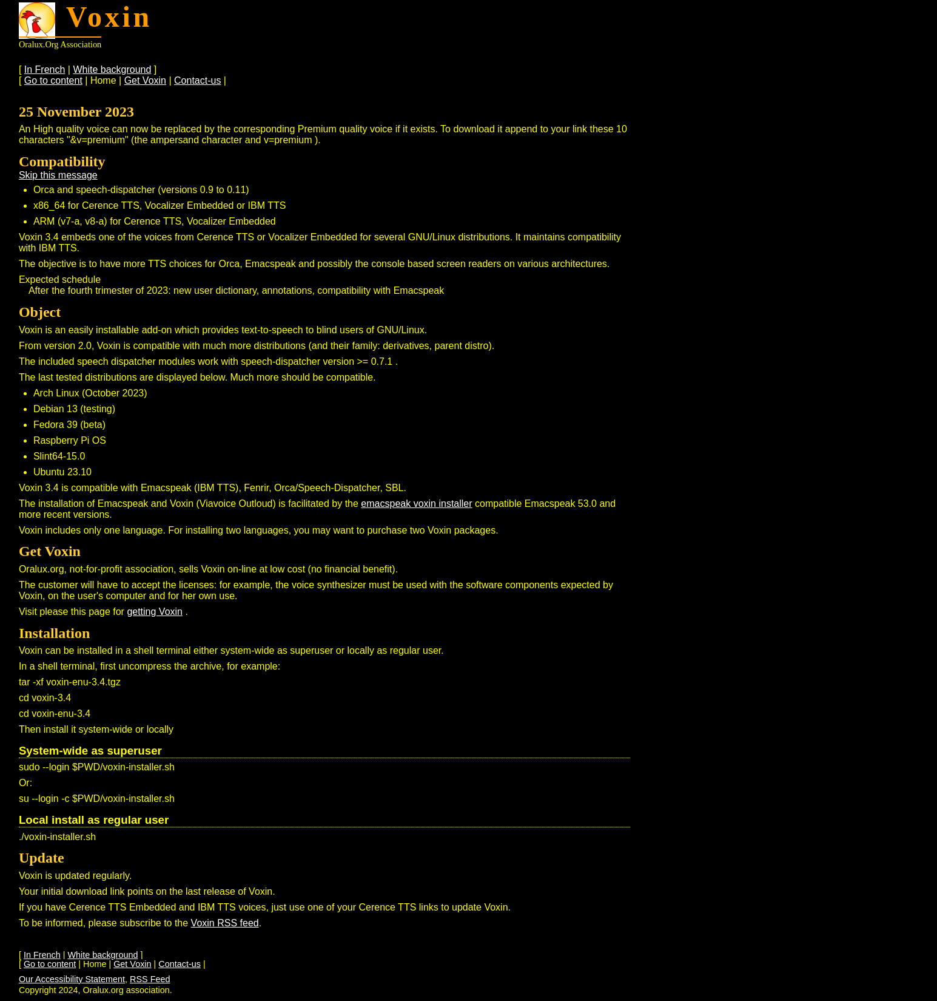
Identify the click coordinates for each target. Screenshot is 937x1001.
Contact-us (197, 80)
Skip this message (58, 175)
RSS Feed (150, 979)
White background (112, 69)
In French (44, 69)
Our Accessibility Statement (72, 979)
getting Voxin (155, 611)
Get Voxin (145, 80)
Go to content (53, 80)
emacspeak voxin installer (416, 503)
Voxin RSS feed (225, 923)
